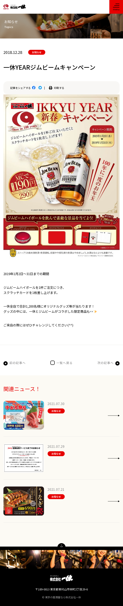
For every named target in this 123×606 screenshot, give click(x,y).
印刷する (56, 88)
